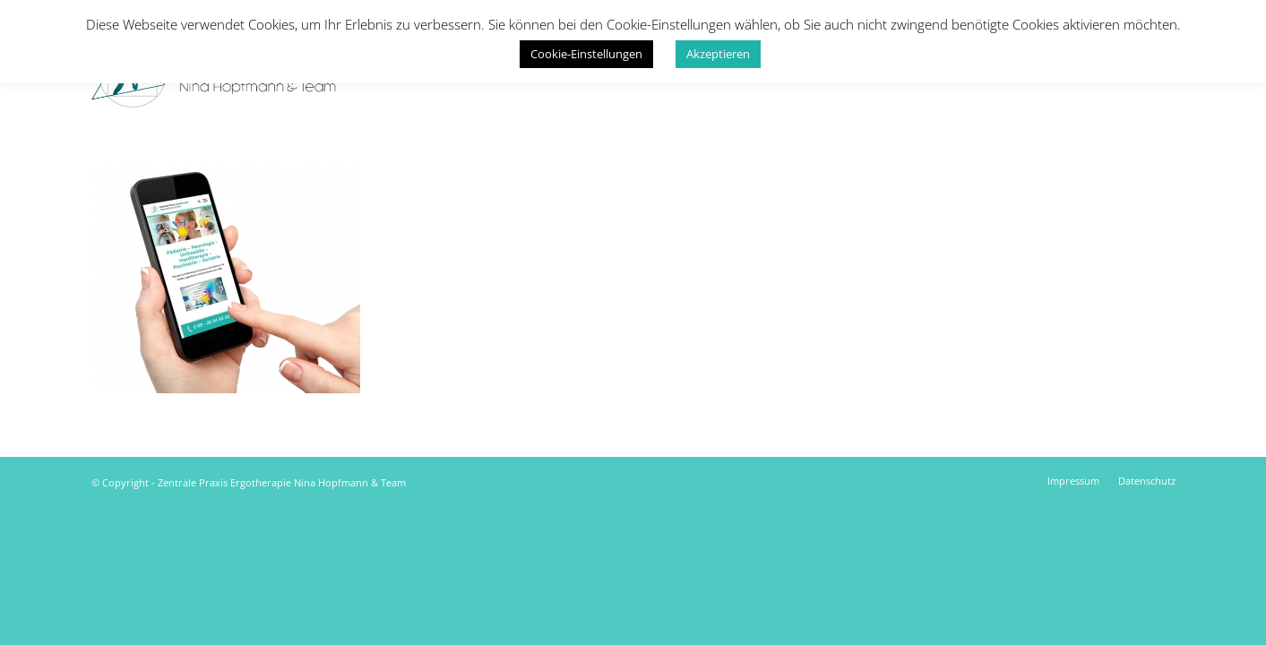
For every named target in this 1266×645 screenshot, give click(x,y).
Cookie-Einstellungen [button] (586, 54)
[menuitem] (1073, 481)
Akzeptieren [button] (718, 54)
